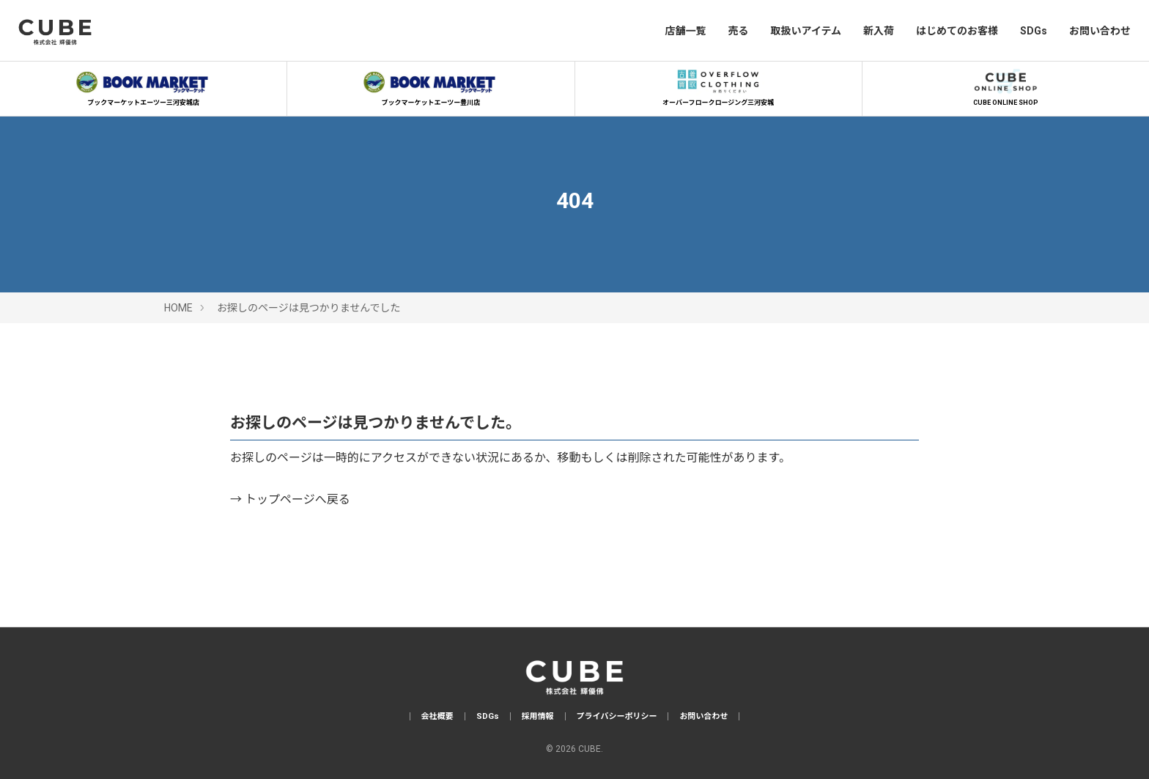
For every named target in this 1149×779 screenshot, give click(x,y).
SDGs (1033, 31)
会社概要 (437, 716)
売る (738, 31)
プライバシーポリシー (617, 716)
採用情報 (538, 716)
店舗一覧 (685, 31)
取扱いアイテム (805, 31)
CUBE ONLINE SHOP (1005, 85)
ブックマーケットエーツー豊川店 (431, 85)
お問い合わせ (1100, 31)
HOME (178, 308)
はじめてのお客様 (957, 31)
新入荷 (878, 31)
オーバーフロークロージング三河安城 (718, 85)
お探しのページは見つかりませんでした (309, 308)
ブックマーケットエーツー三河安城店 (143, 85)
